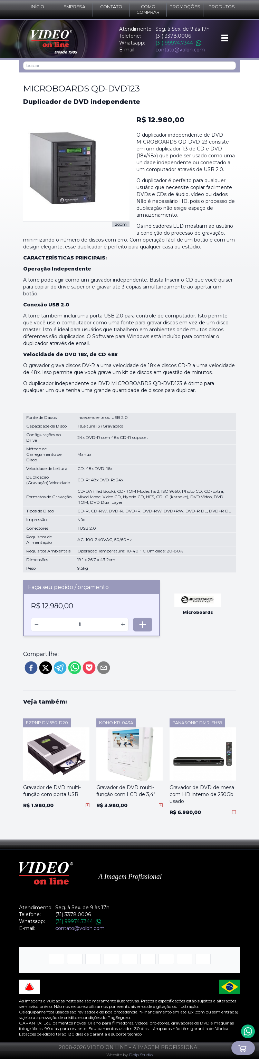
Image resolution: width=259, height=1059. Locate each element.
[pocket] (89, 667)
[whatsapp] (74, 667)
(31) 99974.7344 (178, 43)
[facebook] (31, 667)
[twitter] (45, 667)
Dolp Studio (141, 1054)
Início (37, 6)
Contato (111, 6)
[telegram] (60, 667)
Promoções (185, 6)
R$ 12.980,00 (160, 120)
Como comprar (148, 9)
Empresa (74, 6)
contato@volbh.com (180, 50)
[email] (103, 667)
